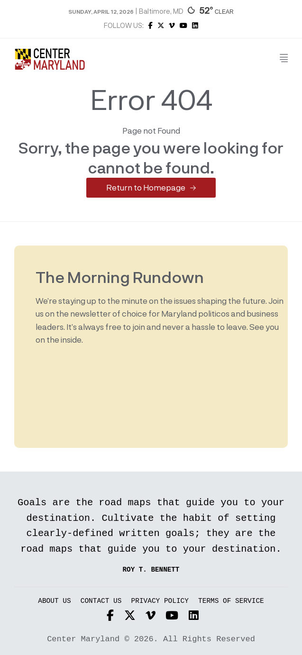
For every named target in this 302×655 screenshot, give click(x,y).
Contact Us (101, 601)
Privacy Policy (160, 601)
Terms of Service (231, 601)
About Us (54, 601)
